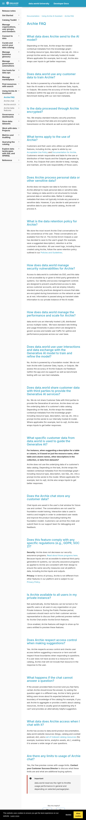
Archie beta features (12, 109)
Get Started (11, 15)
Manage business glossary (11, 54)
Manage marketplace (11, 78)
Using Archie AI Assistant (11, 92)
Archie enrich (12, 104)
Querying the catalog (11, 143)
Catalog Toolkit (11, 20)
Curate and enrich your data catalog (11, 45)
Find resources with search (11, 85)
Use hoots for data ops (11, 71)
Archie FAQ (9, 97)
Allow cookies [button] (78, 815)
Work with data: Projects (11, 129)
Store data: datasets (11, 122)
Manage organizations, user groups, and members (11, 28)
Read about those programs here (62, 555)
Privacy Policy (33, 582)
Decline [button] (68, 815)
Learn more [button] (14, 816)
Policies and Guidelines (51, 252)
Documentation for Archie (64, 152)
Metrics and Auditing (11, 136)
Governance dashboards (11, 115)
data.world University (39, 3)
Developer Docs (61, 3)
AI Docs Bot (34, 8)
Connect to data (11, 37)
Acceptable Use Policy (37, 152)
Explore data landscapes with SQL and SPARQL (11, 152)
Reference (11, 160)
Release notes (9, 11)
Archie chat (12, 101)
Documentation (33, 16)
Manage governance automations (11, 63)
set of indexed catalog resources (61, 737)
